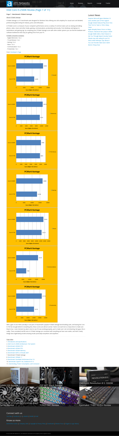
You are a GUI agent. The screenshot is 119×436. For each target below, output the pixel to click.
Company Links (23, 423)
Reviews (80, 3)
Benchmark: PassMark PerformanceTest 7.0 (21, 359)
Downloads (50, 423)
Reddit (31, 416)
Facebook (16, 416)
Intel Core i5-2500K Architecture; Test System (21, 344)
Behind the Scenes (12, 423)
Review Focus (59, 423)
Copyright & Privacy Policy (38, 423)
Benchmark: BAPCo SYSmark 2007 (18, 353)
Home (72, 3)
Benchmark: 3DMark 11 (15, 357)
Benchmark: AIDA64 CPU (15, 346)
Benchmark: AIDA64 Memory (16, 350)
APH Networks (21, 3)
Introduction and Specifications (17, 342)
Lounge (99, 3)
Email (36, 416)
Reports (89, 3)
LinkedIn (25, 416)
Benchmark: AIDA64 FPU (15, 348)
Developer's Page (15, 52)
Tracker (108, 3)
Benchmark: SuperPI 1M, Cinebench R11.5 (21, 361)
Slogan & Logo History (72, 423)
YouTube (9, 416)
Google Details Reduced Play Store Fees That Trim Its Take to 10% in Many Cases (100, 25)
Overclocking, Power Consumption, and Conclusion (24, 364)
